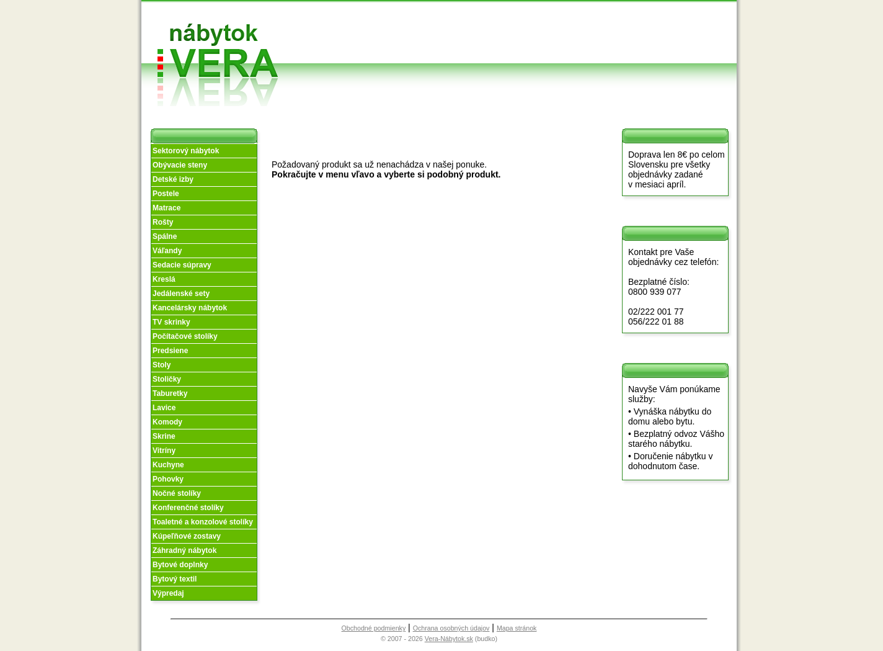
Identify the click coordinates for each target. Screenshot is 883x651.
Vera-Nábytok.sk (449, 638)
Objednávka (501, 54)
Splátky (492, 39)
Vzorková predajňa (576, 20)
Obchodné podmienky (497, 20)
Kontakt (577, 39)
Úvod (403, 15)
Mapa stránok (517, 628)
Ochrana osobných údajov (451, 628)
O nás (404, 30)
